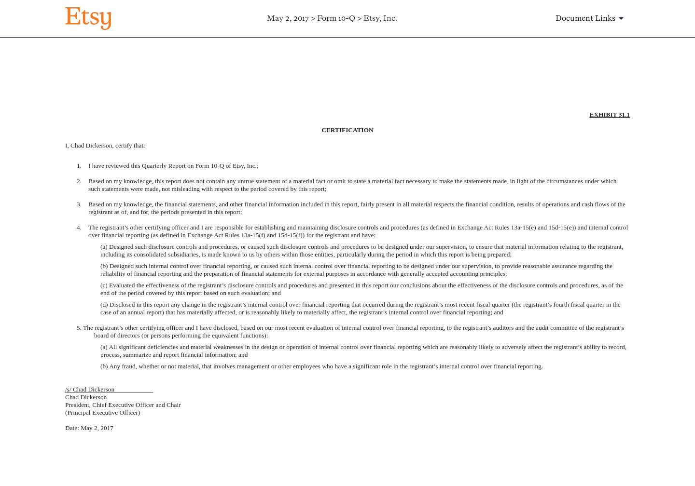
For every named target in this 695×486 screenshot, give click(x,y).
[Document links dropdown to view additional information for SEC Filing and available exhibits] (591, 18)
